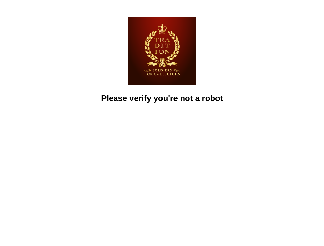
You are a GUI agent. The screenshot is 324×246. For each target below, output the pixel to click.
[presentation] (162, 123)
